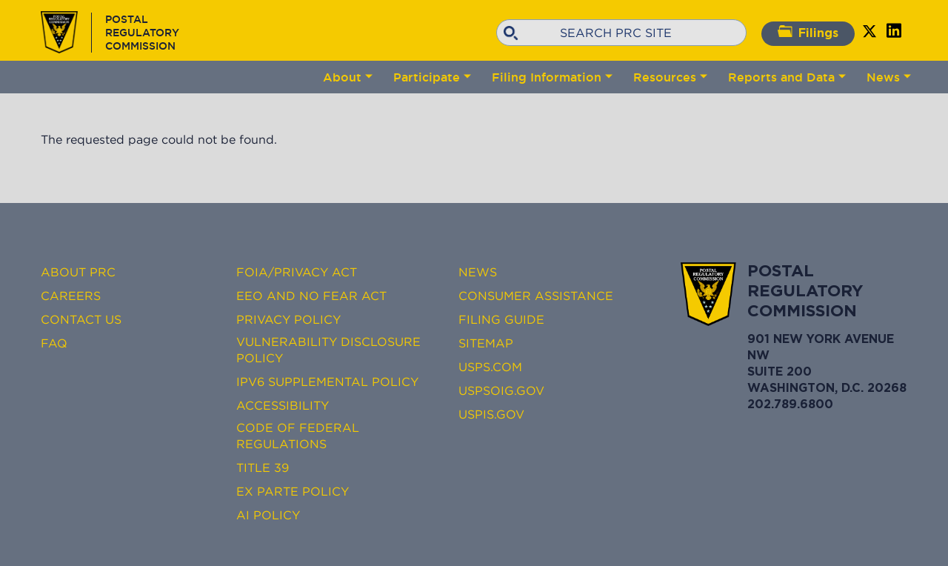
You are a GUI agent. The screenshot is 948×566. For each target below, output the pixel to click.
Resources (664, 77)
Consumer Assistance (535, 295)
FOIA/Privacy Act (296, 272)
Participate (426, 77)
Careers (71, 295)
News (883, 77)
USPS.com (490, 366)
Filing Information (546, 77)
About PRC (78, 272)
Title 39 (262, 467)
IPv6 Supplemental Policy (327, 381)
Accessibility (282, 405)
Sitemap (485, 343)
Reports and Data (781, 77)
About (342, 77)
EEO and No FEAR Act (311, 295)
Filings (808, 32)
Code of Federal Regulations (297, 435)
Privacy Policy (288, 319)
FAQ (54, 343)
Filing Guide (501, 319)
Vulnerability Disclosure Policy (328, 349)
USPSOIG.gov (501, 390)
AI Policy (268, 515)
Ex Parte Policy (292, 491)
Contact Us (81, 319)
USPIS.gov (491, 414)
